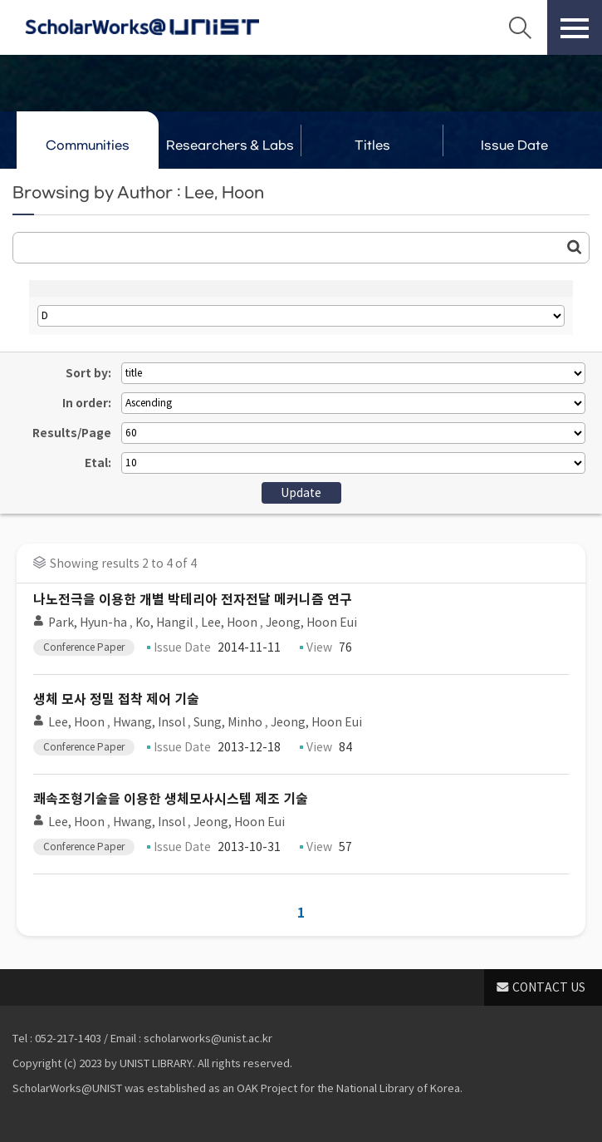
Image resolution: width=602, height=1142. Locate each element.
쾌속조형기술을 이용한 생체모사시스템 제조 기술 (170, 799)
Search (519, 27)
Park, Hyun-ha (87, 622)
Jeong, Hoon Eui (311, 622)
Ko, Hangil (164, 622)
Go (574, 246)
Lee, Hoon (229, 622)
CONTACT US (548, 987)
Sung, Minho (227, 722)
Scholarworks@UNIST (142, 27)
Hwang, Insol (149, 722)
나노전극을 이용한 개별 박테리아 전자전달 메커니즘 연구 (192, 599)
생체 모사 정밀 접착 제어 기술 (116, 699)
